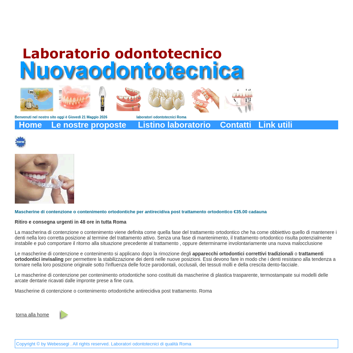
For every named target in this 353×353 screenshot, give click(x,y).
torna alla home (32, 314)
